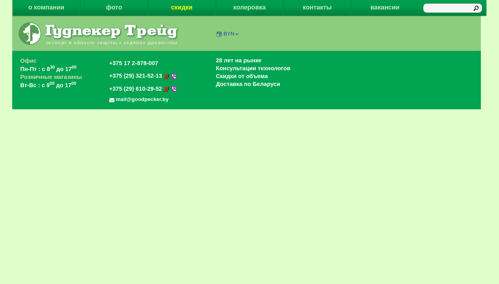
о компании (46, 7)
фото (114, 7)
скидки (181, 7)
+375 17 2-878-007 (133, 63)
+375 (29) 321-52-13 (143, 76)
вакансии (385, 7)
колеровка (249, 7)
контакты (317, 7)
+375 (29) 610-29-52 (143, 89)
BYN (232, 34)
